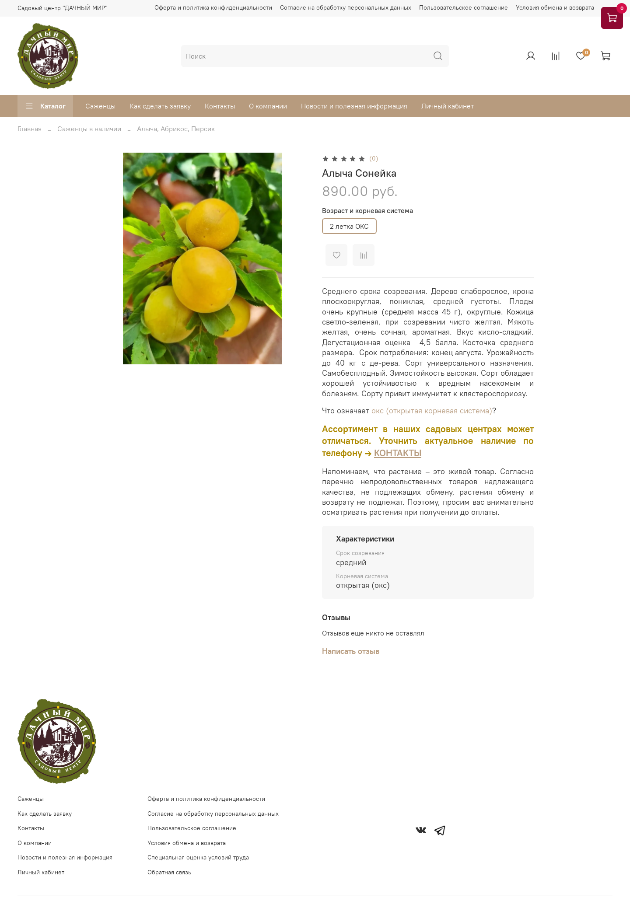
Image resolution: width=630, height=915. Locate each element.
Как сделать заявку (160, 105)
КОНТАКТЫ (397, 453)
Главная (30, 128)
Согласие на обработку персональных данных (345, 7)
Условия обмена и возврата (555, 7)
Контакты (220, 105)
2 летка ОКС (349, 226)
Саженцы (100, 105)
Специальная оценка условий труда (198, 857)
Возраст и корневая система (367, 210)
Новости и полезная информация (354, 105)
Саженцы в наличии (89, 128)
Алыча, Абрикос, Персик (176, 128)
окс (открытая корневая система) (431, 410)
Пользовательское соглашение (463, 7)
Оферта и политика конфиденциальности (213, 7)
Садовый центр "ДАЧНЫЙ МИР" (63, 8)
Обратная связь (169, 872)
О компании (268, 105)
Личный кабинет (447, 105)
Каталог (45, 105)
